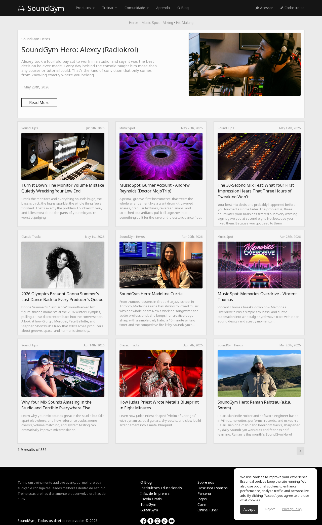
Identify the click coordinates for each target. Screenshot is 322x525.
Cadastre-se (292, 7)
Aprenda (163, 7)
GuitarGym (149, 510)
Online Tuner (207, 510)
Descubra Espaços (212, 487)
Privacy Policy (292, 509)
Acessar (264, 7)
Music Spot (150, 22)
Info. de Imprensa (155, 493)
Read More (39, 102)
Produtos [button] (85, 7)
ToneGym (148, 504)
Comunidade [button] (137, 7)
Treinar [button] (109, 7)
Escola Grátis (151, 499)
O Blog (183, 7)
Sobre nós (205, 482)
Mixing (168, 22)
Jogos (202, 499)
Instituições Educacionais (161, 487)
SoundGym (41, 8)
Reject (270, 509)
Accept (249, 509)
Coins (202, 504)
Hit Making (184, 22)
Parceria (204, 493)
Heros (134, 22)
